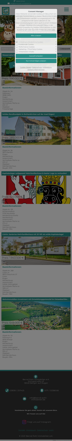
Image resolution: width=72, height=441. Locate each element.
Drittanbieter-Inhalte (26, 52)
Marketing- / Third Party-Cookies (30, 49)
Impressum (47, 67)
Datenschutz (37, 67)
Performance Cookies (27, 47)
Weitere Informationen (36, 70)
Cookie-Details (25, 67)
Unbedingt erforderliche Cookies (31, 42)
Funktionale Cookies (26, 44)
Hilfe (53, 30)
